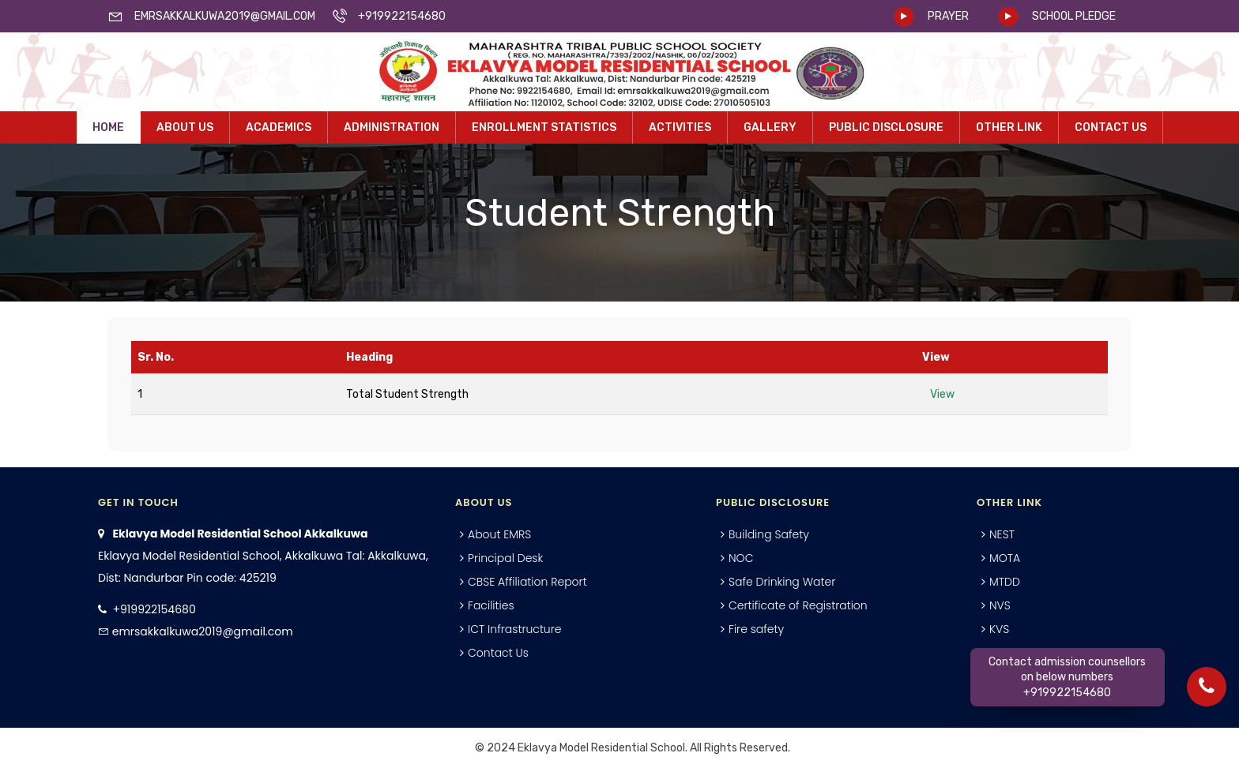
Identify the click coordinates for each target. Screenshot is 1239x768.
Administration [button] (391, 127)
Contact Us (1111, 127)
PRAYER (948, 16)
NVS (1000, 605)
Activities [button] (680, 127)
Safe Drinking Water (782, 582)
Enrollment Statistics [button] (544, 127)
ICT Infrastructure (515, 629)
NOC (741, 558)
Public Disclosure (886, 127)
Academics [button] (278, 127)
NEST (1002, 534)
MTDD (1004, 582)
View (942, 394)
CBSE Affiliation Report (527, 582)
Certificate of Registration (798, 605)
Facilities (491, 605)
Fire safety (756, 629)
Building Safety (769, 534)
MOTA (1004, 558)
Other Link (1009, 127)
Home (108, 127)
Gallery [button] (770, 127)
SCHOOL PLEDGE (1074, 16)
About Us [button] (184, 127)
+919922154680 (153, 609)
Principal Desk (505, 558)
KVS (999, 629)
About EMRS (499, 534)
